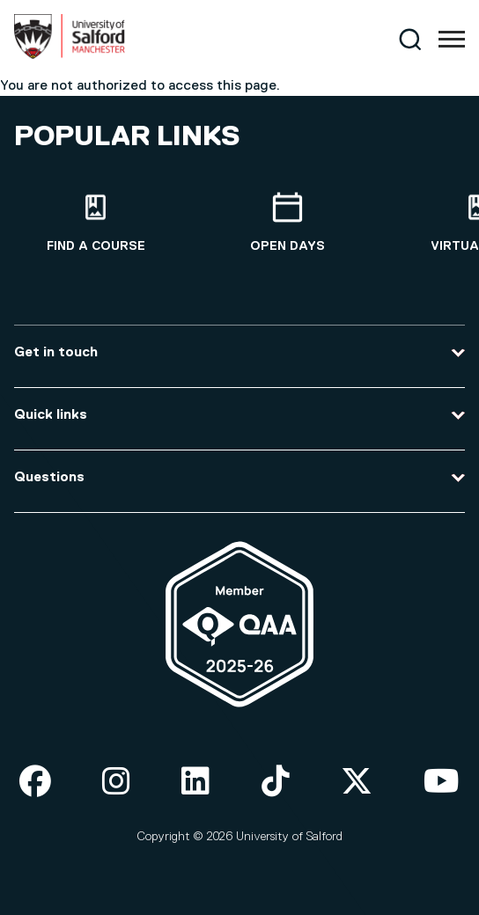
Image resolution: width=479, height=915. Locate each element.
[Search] (410, 39)
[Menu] (451, 39)
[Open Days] (288, 223)
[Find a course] (96, 223)
